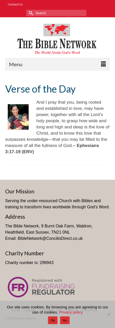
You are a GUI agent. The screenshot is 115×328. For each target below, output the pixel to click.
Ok (53, 320)
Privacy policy (71, 312)
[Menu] (57, 64)
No (65, 320)
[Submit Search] (30, 13)
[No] (108, 314)
